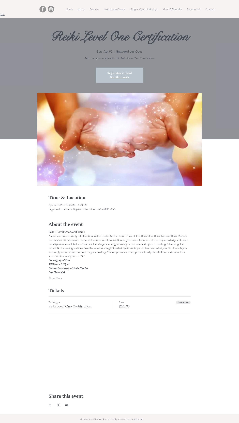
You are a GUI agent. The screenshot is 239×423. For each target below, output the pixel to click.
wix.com (138, 419)
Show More (55, 278)
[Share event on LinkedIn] (66, 405)
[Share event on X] (58, 405)
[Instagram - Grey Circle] (51, 9)
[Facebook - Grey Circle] (42, 9)
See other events (119, 77)
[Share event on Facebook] (50, 405)
